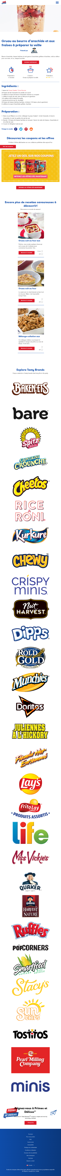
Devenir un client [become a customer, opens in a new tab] (28, 1161)
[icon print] (31, 129)
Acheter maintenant (30, 62)
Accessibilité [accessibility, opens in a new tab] (28, 1145)
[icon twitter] (20, 129)
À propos (30, 1134)
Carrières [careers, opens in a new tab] (28, 1158)
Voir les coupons (8, 146)
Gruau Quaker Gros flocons (17, 90)
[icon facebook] (15, 129)
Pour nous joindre (30, 1136)
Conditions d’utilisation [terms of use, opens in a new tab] (29, 1150)
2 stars (48, 78)
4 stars (51, 78)
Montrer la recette (26, 252)
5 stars (53, 78)
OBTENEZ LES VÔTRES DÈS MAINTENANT (30, 187)
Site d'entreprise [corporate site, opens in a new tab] (28, 1156)
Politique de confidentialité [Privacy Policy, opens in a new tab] (30, 1148)
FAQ (30, 1139)
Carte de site (30, 1142)
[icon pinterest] (26, 129)
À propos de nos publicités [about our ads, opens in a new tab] (30, 1153)
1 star (46, 78)
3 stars (50, 78)
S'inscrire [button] (31, 1123)
